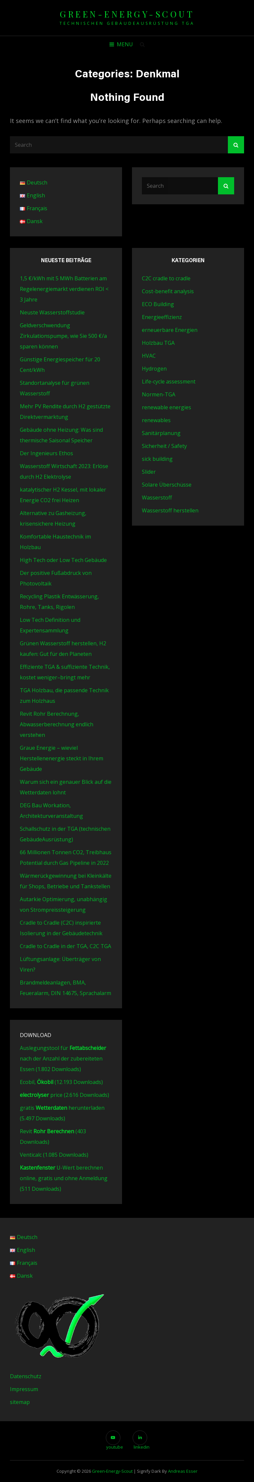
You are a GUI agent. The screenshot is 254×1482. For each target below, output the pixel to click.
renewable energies (166, 407)
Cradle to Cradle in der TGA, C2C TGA (65, 946)
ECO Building (158, 304)
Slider (149, 471)
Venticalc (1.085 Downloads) (54, 1154)
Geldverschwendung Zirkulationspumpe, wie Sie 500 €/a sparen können (63, 336)
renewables (156, 420)
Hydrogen (154, 368)
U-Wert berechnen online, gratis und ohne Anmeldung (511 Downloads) (63, 1178)
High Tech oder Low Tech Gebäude (63, 560)
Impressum (24, 1389)
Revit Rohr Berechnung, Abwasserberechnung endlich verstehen (56, 724)
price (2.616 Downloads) (64, 1095)
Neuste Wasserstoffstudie (52, 312)
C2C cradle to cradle (166, 278)
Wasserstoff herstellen (170, 510)
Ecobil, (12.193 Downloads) (61, 1082)
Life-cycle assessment (168, 381)
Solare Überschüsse (166, 484)
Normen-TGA (158, 394)
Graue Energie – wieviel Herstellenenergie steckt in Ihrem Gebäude (61, 758)
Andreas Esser (182, 1471)
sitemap (20, 1402)
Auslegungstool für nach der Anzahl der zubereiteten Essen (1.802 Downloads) (63, 1058)
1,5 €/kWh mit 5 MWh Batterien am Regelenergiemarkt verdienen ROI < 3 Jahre (64, 289)
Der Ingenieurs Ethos (46, 453)
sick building (157, 458)
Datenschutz (25, 1376)
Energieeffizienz (162, 317)
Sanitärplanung (161, 433)
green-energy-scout (127, 14)
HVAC (149, 355)
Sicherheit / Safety (164, 446)
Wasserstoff (157, 497)
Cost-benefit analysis (168, 291)
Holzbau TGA (158, 342)
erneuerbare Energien (169, 330)
